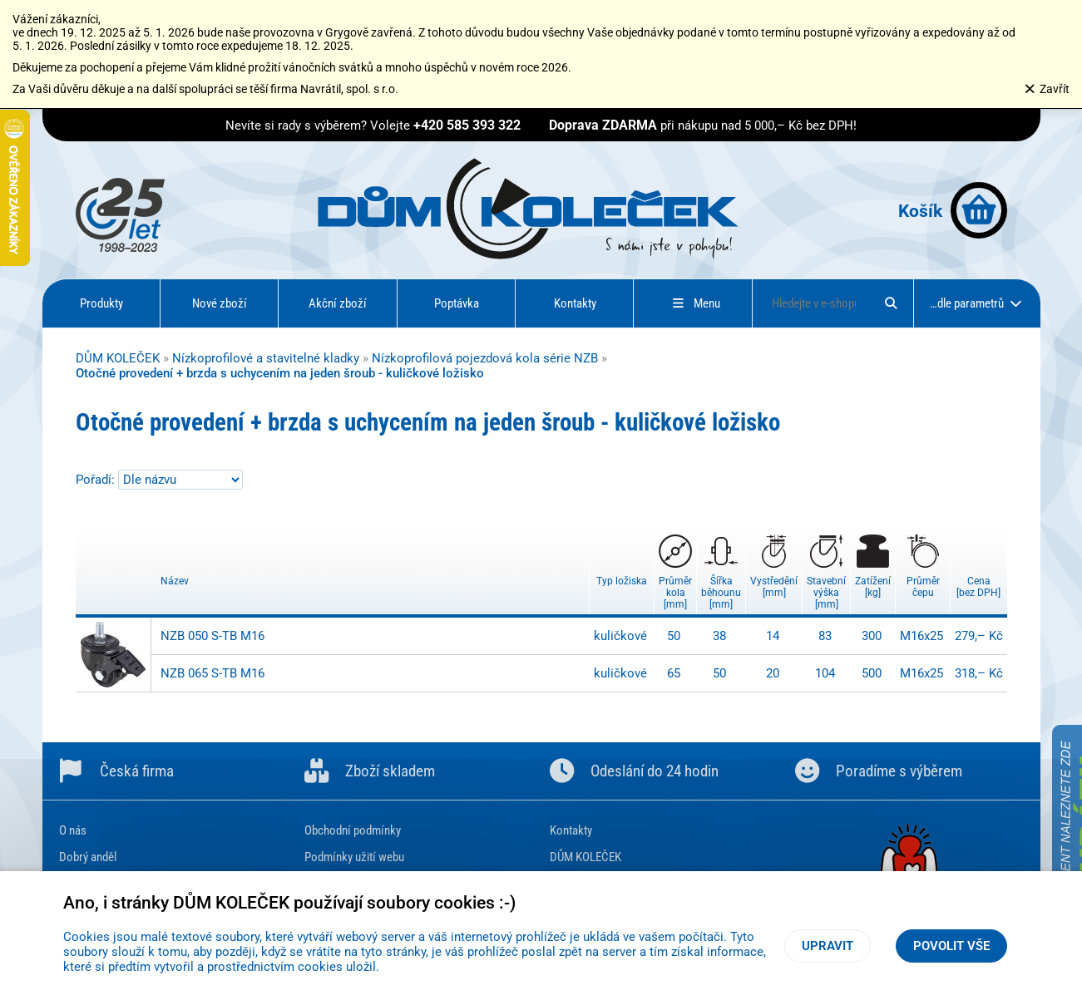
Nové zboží (219, 303)
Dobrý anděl (87, 857)
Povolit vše (951, 945)
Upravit (827, 945)
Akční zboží (338, 303)
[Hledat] (890, 303)
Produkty (101, 303)
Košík (952, 210)
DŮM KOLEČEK (118, 358)
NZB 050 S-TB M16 (212, 635)
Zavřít (1046, 89)
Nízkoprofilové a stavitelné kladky (265, 358)
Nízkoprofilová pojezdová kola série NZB (485, 358)
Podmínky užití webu (354, 857)
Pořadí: (97, 479)
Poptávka (456, 303)
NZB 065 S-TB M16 (212, 673)
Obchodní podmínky (352, 830)
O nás (72, 830)
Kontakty (575, 303)
